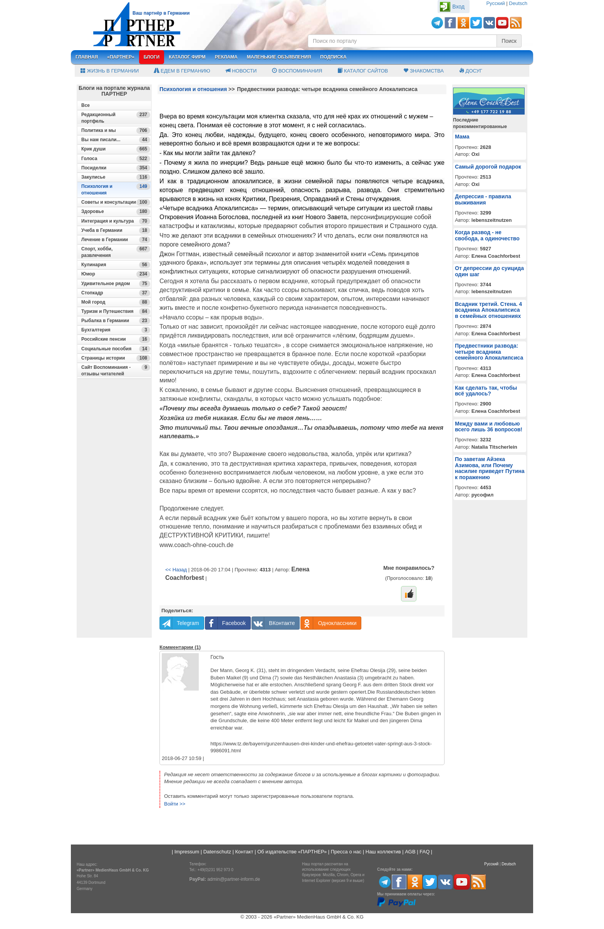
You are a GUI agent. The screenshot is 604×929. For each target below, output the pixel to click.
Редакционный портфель (115, 117)
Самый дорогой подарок (488, 167)
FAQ (424, 852)
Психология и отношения (115, 189)
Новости (241, 71)
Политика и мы (115, 130)
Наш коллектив (383, 852)
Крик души (115, 149)
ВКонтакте (273, 623)
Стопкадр (115, 293)
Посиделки (115, 168)
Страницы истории (115, 358)
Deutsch (518, 3)
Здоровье (115, 211)
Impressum (186, 852)
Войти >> (174, 804)
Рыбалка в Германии (115, 321)
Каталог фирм (187, 57)
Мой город (115, 302)
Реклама (226, 57)
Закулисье (115, 177)
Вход (458, 6)
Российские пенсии (115, 339)
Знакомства (423, 71)
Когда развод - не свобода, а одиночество (487, 235)
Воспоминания (297, 71)
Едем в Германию (182, 71)
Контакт (244, 852)
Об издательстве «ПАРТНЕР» (292, 852)
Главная (87, 57)
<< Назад (176, 570)
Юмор (115, 274)
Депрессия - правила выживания (483, 199)
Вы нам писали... (115, 140)
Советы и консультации (115, 202)
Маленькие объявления (279, 57)
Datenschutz (217, 852)
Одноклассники (328, 623)
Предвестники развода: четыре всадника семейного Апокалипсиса (489, 352)
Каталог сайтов (362, 71)
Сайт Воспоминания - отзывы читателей (115, 370)
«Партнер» (120, 57)
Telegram (179, 623)
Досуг (470, 71)
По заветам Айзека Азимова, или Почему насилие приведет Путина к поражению (490, 468)
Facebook (225, 623)
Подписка (333, 57)
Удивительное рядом (115, 283)
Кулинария (115, 265)
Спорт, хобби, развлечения (115, 252)
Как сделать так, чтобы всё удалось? (486, 391)
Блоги (152, 57)
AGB (410, 852)
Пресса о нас (346, 852)
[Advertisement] (114, 521)
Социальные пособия (115, 349)
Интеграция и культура (115, 221)
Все (85, 105)
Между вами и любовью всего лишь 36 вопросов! (488, 426)
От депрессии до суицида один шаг (489, 271)
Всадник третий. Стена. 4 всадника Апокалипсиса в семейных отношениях (488, 310)
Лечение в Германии (115, 239)
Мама (462, 136)
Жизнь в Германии (110, 71)
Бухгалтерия (115, 330)
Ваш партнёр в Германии (161, 13)
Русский (495, 3)
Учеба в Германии (115, 230)
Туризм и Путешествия (115, 311)
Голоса (115, 158)
